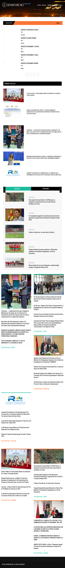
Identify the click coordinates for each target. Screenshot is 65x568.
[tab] (17, 189)
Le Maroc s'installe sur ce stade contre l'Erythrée (41, 232)
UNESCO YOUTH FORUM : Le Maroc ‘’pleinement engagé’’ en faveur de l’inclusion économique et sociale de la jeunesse (48, 546)
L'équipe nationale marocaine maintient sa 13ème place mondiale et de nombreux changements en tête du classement (43, 251)
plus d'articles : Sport (40, 497)
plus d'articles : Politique (8, 441)
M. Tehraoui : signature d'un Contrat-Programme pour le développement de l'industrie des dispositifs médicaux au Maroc (48, 307)
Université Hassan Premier (28, 38)
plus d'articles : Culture (41, 553)
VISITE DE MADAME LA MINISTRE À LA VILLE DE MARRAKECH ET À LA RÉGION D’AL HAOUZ (13, 342)
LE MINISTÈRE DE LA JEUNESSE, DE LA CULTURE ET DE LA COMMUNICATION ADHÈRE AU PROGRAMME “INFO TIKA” (48, 521)
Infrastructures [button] (58, 5)
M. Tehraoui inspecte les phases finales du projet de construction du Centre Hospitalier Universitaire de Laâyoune (47, 299)
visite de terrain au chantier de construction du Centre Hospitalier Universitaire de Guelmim (48, 315)
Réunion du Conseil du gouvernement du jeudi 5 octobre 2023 (16, 435)
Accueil (39, 5)
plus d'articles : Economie (8, 500)
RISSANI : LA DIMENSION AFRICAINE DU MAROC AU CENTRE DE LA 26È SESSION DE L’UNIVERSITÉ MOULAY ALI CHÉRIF (48, 538)
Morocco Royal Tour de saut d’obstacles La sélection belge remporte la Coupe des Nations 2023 (44, 266)
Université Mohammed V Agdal (29, 55)
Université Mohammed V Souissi (30, 46)
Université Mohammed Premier (29, 63)
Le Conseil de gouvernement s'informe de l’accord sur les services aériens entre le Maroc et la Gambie (15, 495)
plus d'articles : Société (8, 347)
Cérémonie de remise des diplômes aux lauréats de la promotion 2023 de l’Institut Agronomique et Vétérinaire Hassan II (49, 375)
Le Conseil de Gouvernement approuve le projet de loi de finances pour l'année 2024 (16, 422)
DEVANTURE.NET (13, 5)
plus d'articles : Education (41, 389)
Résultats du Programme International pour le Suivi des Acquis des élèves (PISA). (48, 368)
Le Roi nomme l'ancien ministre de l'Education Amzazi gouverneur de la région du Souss (15, 428)
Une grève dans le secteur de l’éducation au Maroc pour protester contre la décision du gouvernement (48, 383)
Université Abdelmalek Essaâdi (29, 30)
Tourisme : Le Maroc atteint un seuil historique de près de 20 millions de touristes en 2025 (16, 488)
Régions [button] (50, 5)
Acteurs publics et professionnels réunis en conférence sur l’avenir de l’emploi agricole (15, 473)
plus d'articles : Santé (40, 331)
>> (37, 75)
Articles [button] (44, 5)
